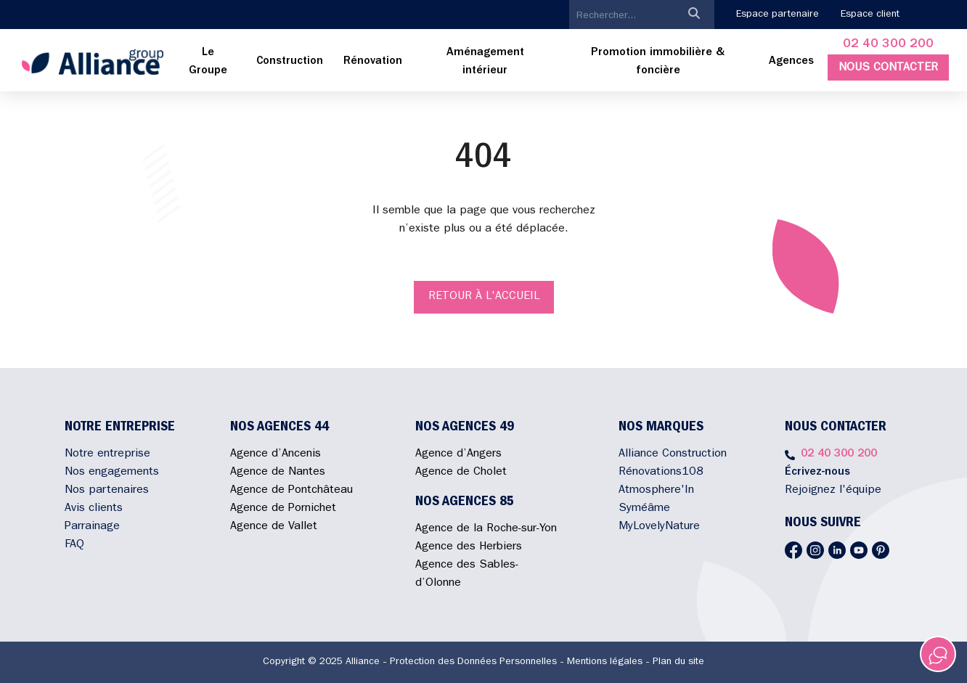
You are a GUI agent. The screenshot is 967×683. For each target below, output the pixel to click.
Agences (791, 62)
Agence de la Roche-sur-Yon (486, 529)
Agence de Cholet (461, 472)
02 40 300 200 (888, 45)
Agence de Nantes (277, 472)
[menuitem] (208, 62)
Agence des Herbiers (468, 547)
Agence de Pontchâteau (291, 490)
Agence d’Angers (458, 454)
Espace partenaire (777, 14)
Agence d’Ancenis (275, 454)
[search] (621, 16)
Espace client (870, 14)
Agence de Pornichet (283, 509)
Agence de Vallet (273, 527)
